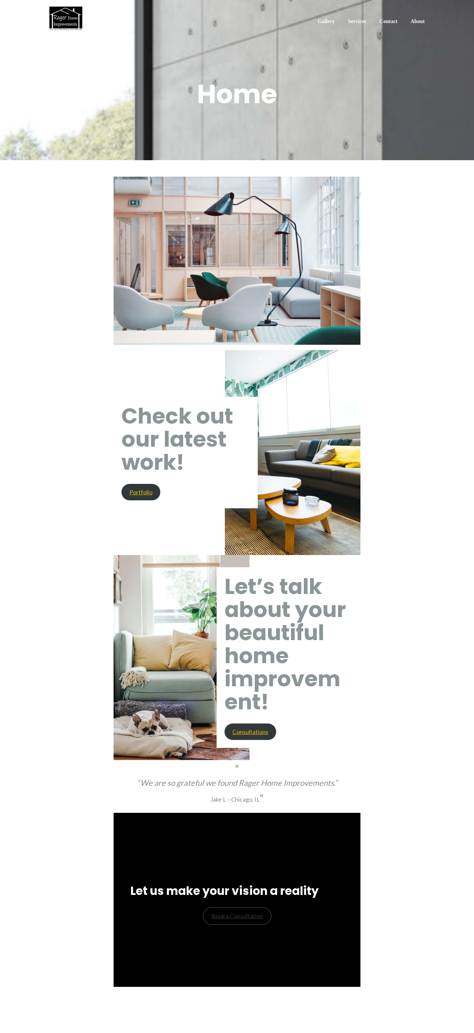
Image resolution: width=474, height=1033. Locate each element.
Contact (388, 21)
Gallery (326, 21)
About (417, 21)
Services (357, 21)
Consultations (250, 731)
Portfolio (140, 492)
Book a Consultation (237, 916)
